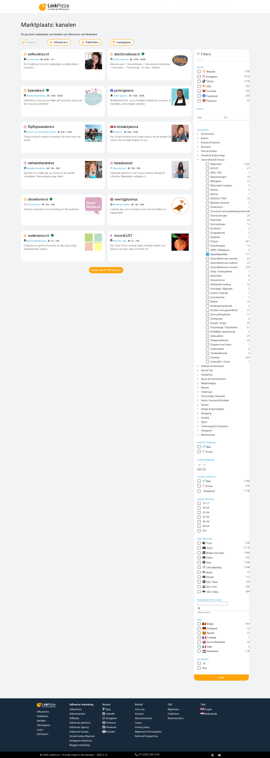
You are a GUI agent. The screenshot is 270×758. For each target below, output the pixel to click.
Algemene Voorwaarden (148, 731)
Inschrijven (42, 734)
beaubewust (123, 163)
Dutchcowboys (120, 59)
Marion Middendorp (36, 240)
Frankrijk (209, 638)
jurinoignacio (124, 90)
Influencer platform (80, 722)
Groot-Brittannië (213, 642)
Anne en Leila (120, 240)
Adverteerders (88, 7)
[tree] (223, 284)
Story (207, 548)
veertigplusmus (126, 199)
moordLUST (123, 236)
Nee (204, 668)
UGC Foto (209, 587)
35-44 (205, 516)
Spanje (208, 633)
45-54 (205, 521)
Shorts (208, 577)
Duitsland (209, 629)
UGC (206, 86)
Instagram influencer (81, 740)
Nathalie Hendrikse (36, 168)
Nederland (210, 651)
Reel (206, 562)
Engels (206, 709)
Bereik (200, 109)
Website (208, 71)
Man (206, 447)
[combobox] (199, 465)
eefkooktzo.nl (38, 54)
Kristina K (117, 132)
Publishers (42, 716)
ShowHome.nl (33, 204)
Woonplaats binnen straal (209, 600)
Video (207, 558)
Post (207, 543)
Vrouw (207, 451)
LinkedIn (110, 713)
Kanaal (200, 67)
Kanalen (41, 720)
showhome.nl (38, 199)
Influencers (111, 7)
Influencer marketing (81, 704)
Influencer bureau (79, 731)
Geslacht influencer (206, 477)
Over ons (140, 709)
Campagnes (43, 725)
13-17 (205, 503)
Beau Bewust (119, 168)
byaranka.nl (36, 90)
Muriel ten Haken (121, 204)
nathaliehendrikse (41, 163)
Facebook (210, 96)
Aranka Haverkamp (36, 95)
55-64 (205, 526)
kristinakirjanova (126, 127)
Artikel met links (213, 553)
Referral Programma (146, 736)
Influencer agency (79, 727)
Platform (148, 7)
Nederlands (208, 713)
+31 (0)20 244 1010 (147, 754)
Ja (203, 663)
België (208, 624)
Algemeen (173, 709)
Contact (139, 713)
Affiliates (130, 7)
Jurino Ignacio (120, 95)
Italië (207, 647)
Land (199, 620)
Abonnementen (143, 718)
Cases (138, 722)
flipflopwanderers (41, 127)
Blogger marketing (80, 745)
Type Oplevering (204, 539)
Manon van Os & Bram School (41, 132)
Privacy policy (142, 727)
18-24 (205, 507)
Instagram (209, 76)
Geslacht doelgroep (206, 442)
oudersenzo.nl (38, 236)
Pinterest (209, 101)
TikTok (208, 81)
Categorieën (203, 130)
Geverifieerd (202, 659)
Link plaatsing (211, 567)
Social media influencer (82, 736)
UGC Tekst (210, 582)
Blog (108, 709)
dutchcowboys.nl (127, 54)
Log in (40, 729)
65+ (204, 530)
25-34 (205, 512)
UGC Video (210, 592)
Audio (207, 572)
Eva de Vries (33, 59)
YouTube (209, 91)
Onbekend (208, 491)
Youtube (110, 731)
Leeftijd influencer (205, 499)
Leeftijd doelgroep (205, 460)
